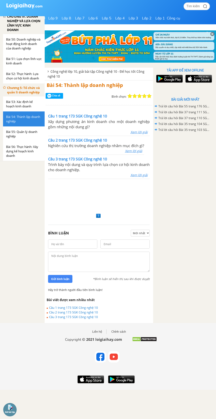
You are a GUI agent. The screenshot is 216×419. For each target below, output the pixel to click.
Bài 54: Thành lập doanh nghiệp (85, 85)
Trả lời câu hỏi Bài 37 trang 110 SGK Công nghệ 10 (184, 118)
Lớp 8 (66, 18)
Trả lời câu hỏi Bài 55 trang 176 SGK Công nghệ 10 (184, 106)
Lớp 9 (53, 18)
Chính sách (118, 331)
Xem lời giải (139, 132)
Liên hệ (97, 331)
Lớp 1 (160, 18)
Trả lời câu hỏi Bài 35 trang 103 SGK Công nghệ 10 (184, 130)
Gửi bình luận (60, 279)
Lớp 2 (147, 18)
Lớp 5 (106, 18)
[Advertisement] (99, 195)
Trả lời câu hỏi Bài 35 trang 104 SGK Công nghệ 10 (184, 124)
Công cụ (173, 18)
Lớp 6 (93, 18)
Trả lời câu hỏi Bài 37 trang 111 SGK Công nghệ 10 (184, 112)
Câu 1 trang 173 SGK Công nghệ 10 (73, 308)
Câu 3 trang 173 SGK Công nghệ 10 (73, 317)
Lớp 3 (133, 18)
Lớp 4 (120, 18)
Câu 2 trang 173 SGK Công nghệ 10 (73, 312)
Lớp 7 (80, 18)
